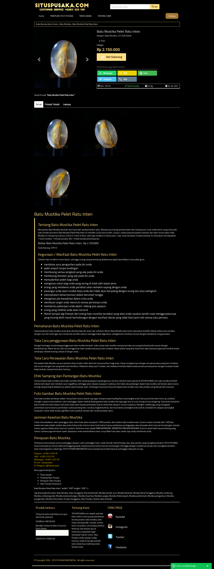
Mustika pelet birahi (138, 495)
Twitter (116, 537)
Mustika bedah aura (108, 492)
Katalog (172, 15)
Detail (39, 104)
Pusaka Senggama (71, 498)
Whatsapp (105, 73)
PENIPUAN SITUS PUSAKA (61, 15)
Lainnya (67, 104)
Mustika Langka (101, 495)
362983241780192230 (45, 521)
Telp (123, 79)
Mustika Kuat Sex (86, 495)
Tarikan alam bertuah (102, 498)
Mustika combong (164, 492)
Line (143, 73)
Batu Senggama (76, 492)
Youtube (116, 517)
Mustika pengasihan (157, 495)
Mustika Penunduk (54, 498)
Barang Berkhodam (47, 492)
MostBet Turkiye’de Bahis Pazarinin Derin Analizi (51, 527)
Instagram (118, 527)
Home (41, 15)
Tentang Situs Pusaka (49, 477)
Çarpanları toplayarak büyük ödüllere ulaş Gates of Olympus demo (51, 533)
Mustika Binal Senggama (144, 492)
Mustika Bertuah (125, 492)
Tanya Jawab (46, 474)
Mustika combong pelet (44, 495)
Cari (155, 6)
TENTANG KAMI (104, 15)
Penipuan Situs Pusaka (50, 480)
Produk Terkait (52, 104)
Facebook (117, 547)
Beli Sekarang (111, 57)
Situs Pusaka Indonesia (50, 483)
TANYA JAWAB (85, 15)
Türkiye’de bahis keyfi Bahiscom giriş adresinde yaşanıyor (51, 515)
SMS (123, 73)
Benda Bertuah (91, 492)
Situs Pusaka (86, 498)
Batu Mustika (65, 24)
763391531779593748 (45, 538)
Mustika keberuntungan (67, 495)
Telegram (105, 79)
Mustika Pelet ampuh (118, 495)
